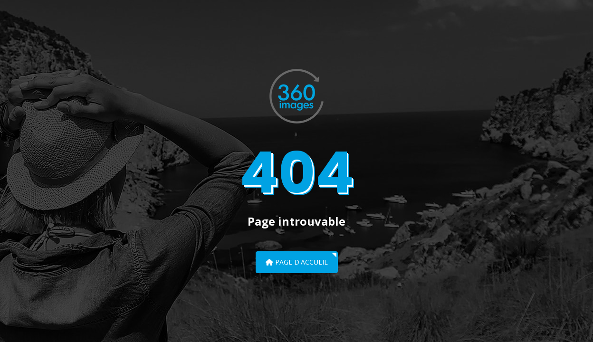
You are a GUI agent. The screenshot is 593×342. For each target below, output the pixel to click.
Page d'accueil (297, 261)
